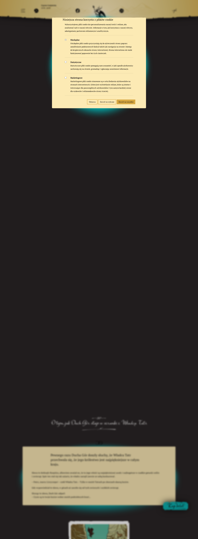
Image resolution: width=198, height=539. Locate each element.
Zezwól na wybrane (107, 102)
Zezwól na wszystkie (126, 102)
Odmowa (92, 102)
